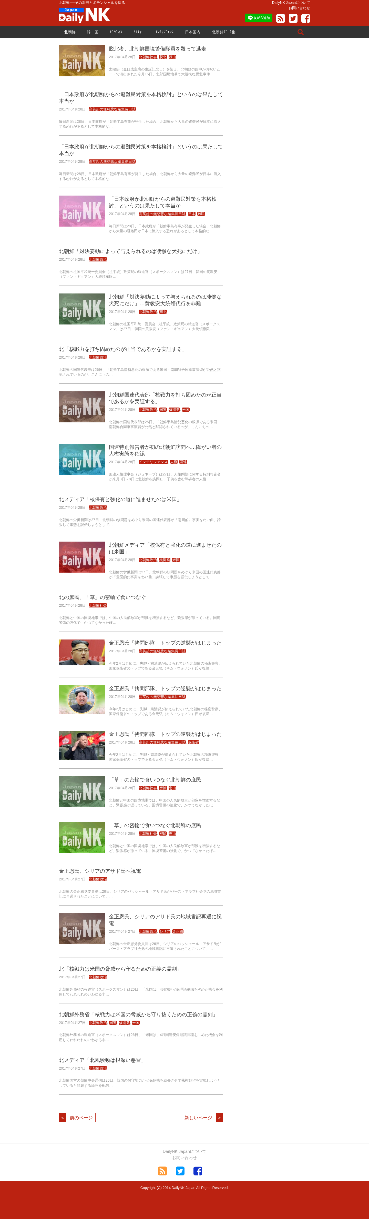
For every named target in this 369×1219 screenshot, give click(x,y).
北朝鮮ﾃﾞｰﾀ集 (223, 32)
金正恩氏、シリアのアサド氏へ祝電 (100, 871)
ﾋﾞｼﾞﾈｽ (116, 32)
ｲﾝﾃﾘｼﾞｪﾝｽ (164, 32)
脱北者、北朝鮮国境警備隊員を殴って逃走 (157, 49)
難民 (201, 214)
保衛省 (193, 742)
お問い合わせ (299, 8)
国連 (163, 410)
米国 (185, 410)
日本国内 (192, 32)
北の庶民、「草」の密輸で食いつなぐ (102, 597)
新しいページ (203, 1117)
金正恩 (177, 931)
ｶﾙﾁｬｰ (139, 32)
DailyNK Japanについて (291, 3)
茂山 (172, 57)
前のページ (76, 1117)
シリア (164, 931)
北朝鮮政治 (98, 259)
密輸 (163, 788)
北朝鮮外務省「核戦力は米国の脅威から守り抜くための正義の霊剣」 (138, 1014)
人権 (173, 462)
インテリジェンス (153, 462)
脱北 (163, 57)
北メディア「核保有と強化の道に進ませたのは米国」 (120, 499)
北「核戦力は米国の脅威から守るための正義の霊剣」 (120, 969)
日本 (191, 214)
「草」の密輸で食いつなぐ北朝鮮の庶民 (155, 780)
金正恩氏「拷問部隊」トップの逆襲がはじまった (165, 643)
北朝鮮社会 (148, 57)
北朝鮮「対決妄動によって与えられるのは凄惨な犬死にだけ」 (130, 251)
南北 (163, 312)
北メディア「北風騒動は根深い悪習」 (102, 1060)
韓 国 (92, 32)
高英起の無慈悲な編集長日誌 (112, 109)
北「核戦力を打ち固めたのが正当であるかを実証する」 (123, 349)
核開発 (174, 410)
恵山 (172, 788)
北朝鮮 (70, 32)
